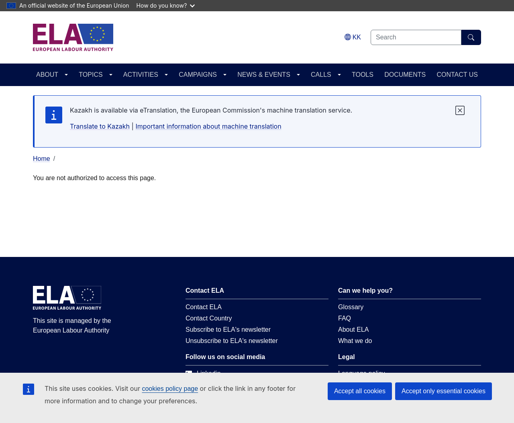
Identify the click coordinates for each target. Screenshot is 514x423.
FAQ (344, 318)
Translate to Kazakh (100, 126)
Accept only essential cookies (443, 391)
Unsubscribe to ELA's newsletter (232, 340)
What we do (355, 340)
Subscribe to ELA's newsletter (228, 329)
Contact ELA (204, 307)
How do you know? (166, 5)
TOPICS (90, 74)
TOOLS (362, 74)
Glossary (350, 307)
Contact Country (209, 318)
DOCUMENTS (405, 74)
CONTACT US (457, 74)
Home (41, 158)
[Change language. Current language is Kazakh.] (353, 37)
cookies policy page (170, 388)
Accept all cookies (360, 391)
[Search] (471, 37)
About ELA (353, 329)
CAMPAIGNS (198, 74)
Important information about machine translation (208, 126)
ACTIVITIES (140, 74)
